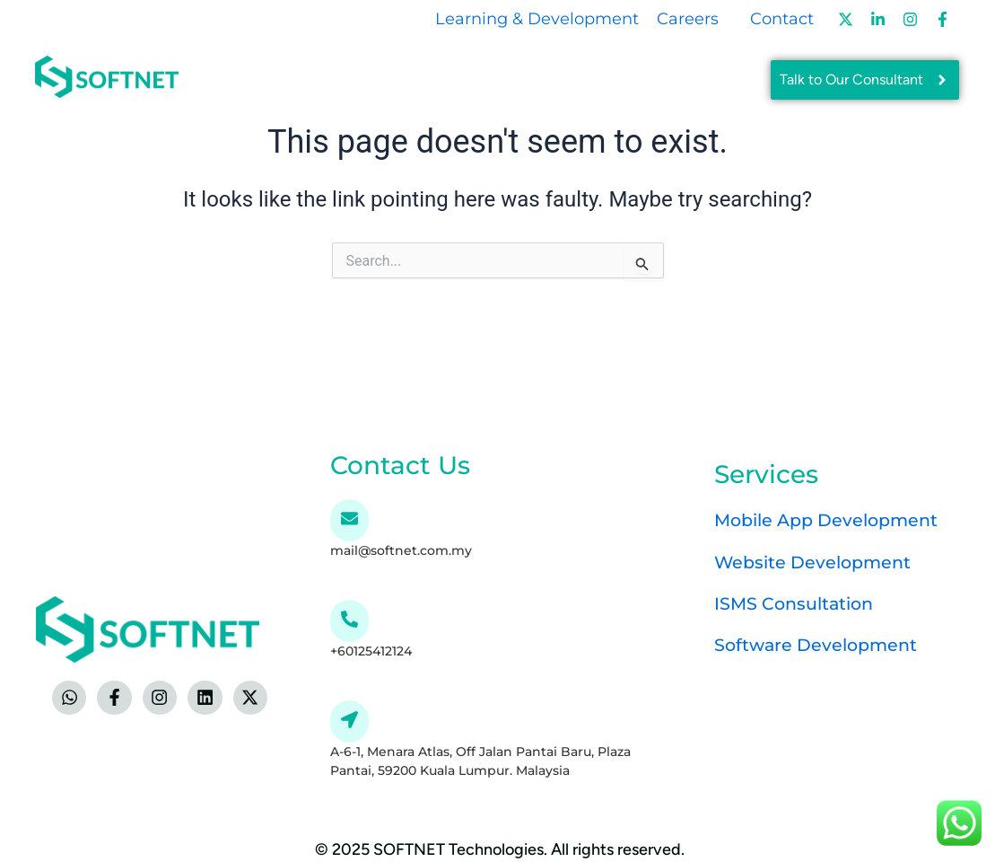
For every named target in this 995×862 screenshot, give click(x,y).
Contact (782, 19)
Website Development (817, 560)
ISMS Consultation (797, 601)
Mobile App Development (832, 519)
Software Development (819, 643)
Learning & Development (537, 19)
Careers (688, 19)
